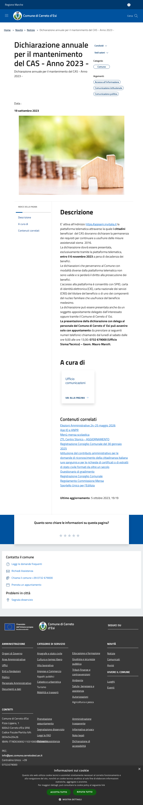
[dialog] (71, 785)
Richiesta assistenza (48, 741)
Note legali (78, 735)
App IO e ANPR (69, 430)
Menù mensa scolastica (74, 434)
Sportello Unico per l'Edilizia (77, 485)
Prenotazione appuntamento (45, 721)
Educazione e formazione (86, 653)
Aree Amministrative (13, 659)
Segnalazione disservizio (50, 729)
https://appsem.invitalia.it (101, 224)
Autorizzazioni (80, 697)
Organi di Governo (12, 653)
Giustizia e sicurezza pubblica (83, 661)
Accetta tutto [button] (58, 792)
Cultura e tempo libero (49, 659)
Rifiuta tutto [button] (85, 791)
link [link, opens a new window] (103, 785)
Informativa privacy (83, 729)
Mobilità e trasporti (48, 692)
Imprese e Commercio (49, 671)
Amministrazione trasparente (81, 721)
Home (7, 30)
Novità (19, 30)
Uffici (5, 665)
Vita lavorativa (45, 665)
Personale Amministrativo (16, 683)
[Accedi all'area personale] (128, 4)
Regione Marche (14, 5)
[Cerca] (136, 16)
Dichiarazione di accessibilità (81, 743)
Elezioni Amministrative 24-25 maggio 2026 (87, 425)
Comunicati (113, 659)
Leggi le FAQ (44, 735)
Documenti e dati (11, 689)
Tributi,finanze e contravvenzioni (81, 672)
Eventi (110, 687)
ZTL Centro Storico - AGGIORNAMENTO (84, 439)
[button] (71, 799)
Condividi (101, 46)
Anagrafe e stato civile (49, 653)
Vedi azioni (102, 53)
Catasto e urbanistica (49, 682)
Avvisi (110, 665)
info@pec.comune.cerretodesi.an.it (22, 755)
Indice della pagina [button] (27, 206)
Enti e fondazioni (11, 671)
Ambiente (77, 680)
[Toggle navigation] (7, 15)
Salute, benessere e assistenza (83, 688)
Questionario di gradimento (77, 471)
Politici (6, 677)
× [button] (139, 769)
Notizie (31, 30)
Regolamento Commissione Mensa (82, 481)
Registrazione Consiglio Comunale (81, 476)
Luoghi (111, 682)
